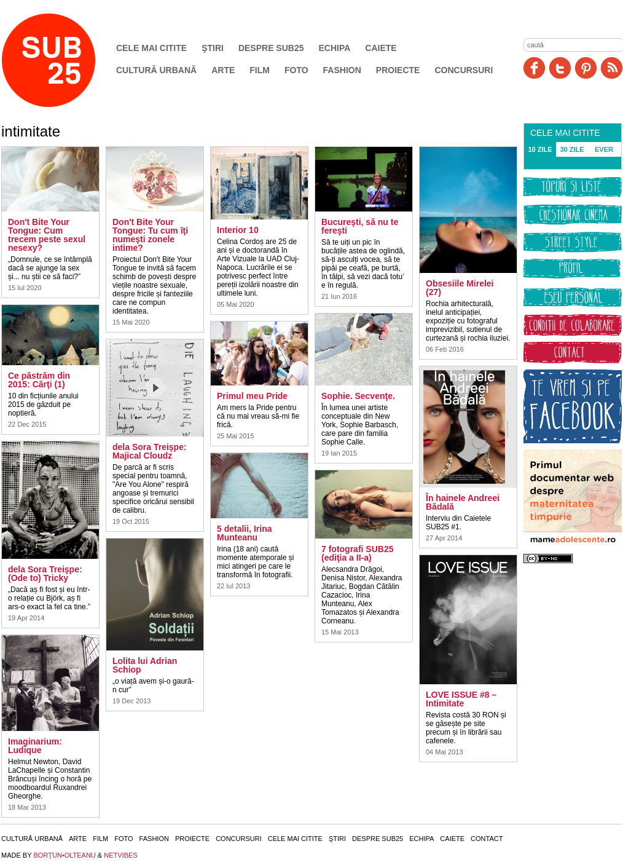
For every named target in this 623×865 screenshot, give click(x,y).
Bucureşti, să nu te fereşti (359, 226)
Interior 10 (238, 230)
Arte (223, 70)
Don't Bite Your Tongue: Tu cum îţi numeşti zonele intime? (150, 235)
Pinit (586, 68)
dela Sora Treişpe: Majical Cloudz (149, 451)
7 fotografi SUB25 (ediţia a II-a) (357, 553)
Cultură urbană (156, 70)
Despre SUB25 (271, 48)
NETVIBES (120, 855)
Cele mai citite (151, 48)
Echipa (335, 48)
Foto (296, 70)
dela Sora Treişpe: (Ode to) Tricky (45, 573)
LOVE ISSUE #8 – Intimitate (461, 699)
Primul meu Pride (252, 396)
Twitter (560, 68)
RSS (611, 68)
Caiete (380, 48)
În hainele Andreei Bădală (463, 502)
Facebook (534, 68)
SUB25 (62, 60)
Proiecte (398, 70)
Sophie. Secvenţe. (358, 396)
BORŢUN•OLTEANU (64, 855)
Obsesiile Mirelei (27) (460, 287)
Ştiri (213, 48)
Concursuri (463, 70)
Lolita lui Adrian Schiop (144, 665)
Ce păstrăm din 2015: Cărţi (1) (39, 380)
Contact (487, 838)
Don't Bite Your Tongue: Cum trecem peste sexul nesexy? (46, 235)
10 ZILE (540, 149)
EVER (604, 149)
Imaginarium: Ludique (35, 746)
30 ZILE (572, 149)
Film (259, 70)
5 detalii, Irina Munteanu (244, 533)
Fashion (342, 70)
